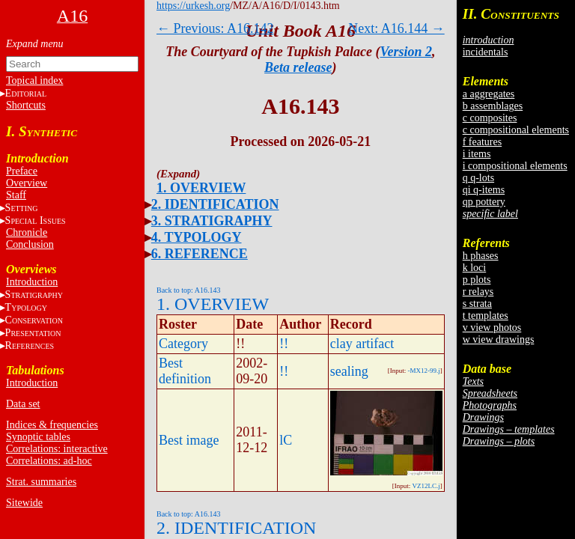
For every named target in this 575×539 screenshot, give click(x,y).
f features (482, 141)
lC (285, 440)
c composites (490, 118)
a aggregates (489, 94)
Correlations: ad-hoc (49, 460)
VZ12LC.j (425, 486)
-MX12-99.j (423, 370)
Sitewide (24, 502)
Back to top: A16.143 (188, 290)
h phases (481, 255)
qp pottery (484, 201)
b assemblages (493, 106)
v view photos (492, 327)
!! (283, 343)
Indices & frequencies (52, 424)
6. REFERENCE (199, 253)
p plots (477, 279)
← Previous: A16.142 (215, 28)
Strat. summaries (41, 481)
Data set (23, 403)
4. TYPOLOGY (196, 237)
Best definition (185, 371)
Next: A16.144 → (396, 28)
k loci (475, 267)
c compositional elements (516, 129)
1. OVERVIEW (201, 187)
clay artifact (362, 343)
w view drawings (499, 339)
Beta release (298, 67)
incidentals (485, 52)
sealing (349, 371)
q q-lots (478, 177)
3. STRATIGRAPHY (212, 220)
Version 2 (406, 51)
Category (183, 343)
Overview (26, 183)
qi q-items (484, 189)
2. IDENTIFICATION (215, 204)
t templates (485, 315)
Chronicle (26, 232)
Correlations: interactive (57, 448)
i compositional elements (515, 165)
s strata (477, 303)
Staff (16, 195)
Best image (189, 440)
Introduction (32, 281)
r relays (478, 291)
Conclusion (30, 244)
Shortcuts (26, 105)
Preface (21, 171)
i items (477, 153)
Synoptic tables (38, 436)
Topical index (34, 80)
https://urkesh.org (193, 5)
